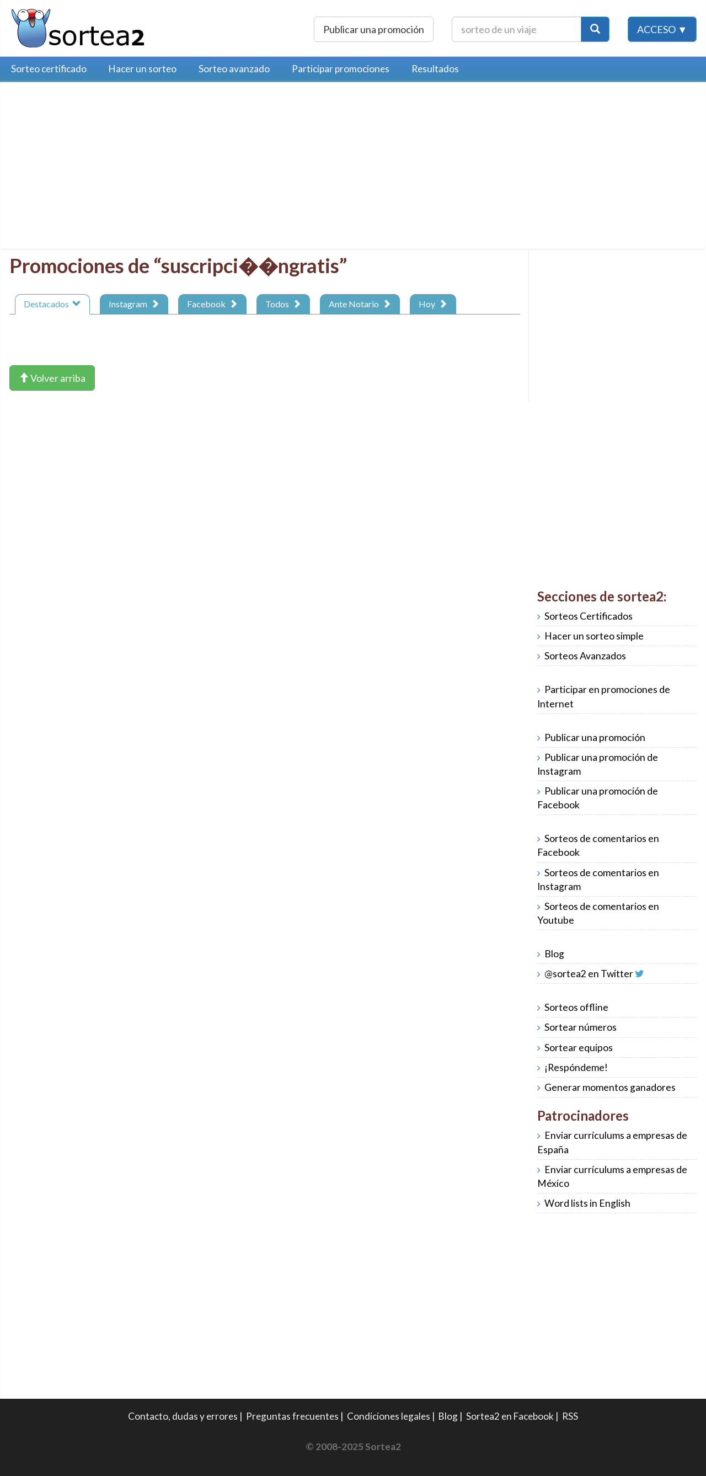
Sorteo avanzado (234, 68)
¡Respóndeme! (576, 1067)
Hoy (433, 304)
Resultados (435, 68)
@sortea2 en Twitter (588, 973)
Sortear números (580, 1027)
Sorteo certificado (49, 68)
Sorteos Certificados (588, 616)
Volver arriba (52, 378)
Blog (554, 954)
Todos (283, 304)
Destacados (52, 304)
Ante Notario (360, 304)
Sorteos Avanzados (585, 656)
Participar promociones (340, 68)
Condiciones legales (388, 1416)
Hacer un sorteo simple (594, 636)
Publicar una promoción (373, 29)
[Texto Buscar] (516, 29)
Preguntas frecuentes (292, 1416)
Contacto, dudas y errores (183, 1416)
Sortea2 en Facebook (510, 1416)
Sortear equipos (578, 1047)
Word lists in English (587, 1203)
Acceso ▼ (662, 29)
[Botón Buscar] (595, 29)
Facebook (212, 304)
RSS (570, 1416)
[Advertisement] (102, 168)
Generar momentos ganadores (610, 1087)
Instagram (134, 304)
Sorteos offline (576, 1007)
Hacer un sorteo (142, 68)
